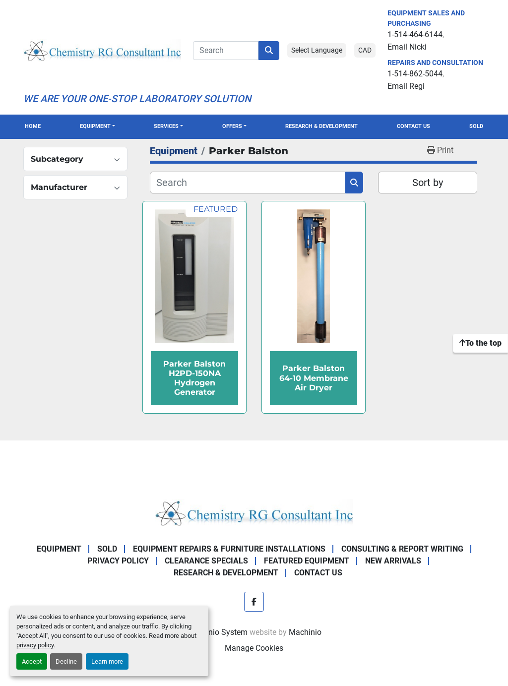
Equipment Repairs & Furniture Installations (229, 549)
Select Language (316, 50)
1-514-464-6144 (415, 34)
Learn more (107, 661)
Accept (32, 661)
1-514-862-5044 (415, 73)
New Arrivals (393, 560)
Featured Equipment (306, 560)
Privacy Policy (118, 560)
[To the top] (480, 343)
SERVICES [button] (166, 126)
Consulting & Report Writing (402, 549)
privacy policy (35, 645)
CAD (365, 50)
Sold (476, 126)
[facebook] (254, 602)
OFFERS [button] (232, 126)
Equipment (95, 126)
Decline (66, 661)
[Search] (225, 50)
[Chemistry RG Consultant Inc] (254, 512)
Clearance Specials (206, 560)
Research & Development (321, 126)
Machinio (305, 632)
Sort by (427, 182)
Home (33, 126)
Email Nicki (407, 47)
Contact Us (413, 126)
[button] (97, 127)
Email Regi (406, 86)
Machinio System (217, 632)
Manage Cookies (254, 648)
